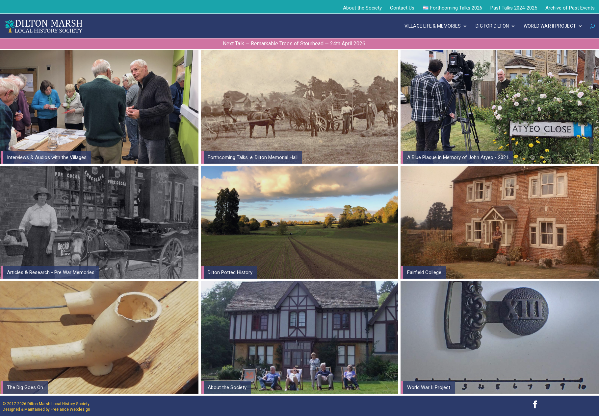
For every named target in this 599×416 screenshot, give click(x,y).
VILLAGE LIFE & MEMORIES (432, 26)
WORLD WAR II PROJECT (550, 26)
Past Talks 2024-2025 (513, 8)
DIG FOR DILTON (492, 26)
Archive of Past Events (570, 8)
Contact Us (402, 8)
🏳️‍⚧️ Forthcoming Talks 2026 (452, 8)
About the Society (362, 8)
